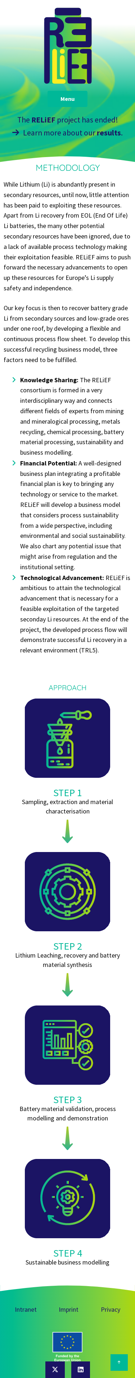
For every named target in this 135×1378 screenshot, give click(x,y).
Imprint (68, 1309)
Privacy (110, 1309)
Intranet (26, 1309)
